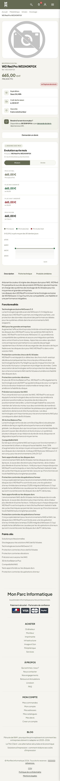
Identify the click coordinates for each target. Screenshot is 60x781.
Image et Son (30, 644)
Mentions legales (30, 776)
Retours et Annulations (30, 679)
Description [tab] (9, 274)
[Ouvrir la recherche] (31, 4)
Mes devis (30, 717)
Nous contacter (30, 671)
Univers (24, 12)
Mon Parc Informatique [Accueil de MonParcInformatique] (30, 594)
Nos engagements (30, 675)
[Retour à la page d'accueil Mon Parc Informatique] (5, 4)
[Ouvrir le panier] (39, 4)
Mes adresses (30, 710)
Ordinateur (30, 629)
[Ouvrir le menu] (53, 4)
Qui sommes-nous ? (30, 668)
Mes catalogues (30, 714)
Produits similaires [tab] (44, 274)
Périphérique (15, 12)
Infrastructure (30, 640)
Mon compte (30, 706)
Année (42, 163)
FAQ (30, 686)
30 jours (17, 163)
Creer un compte (30, 721)
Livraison (30, 682)
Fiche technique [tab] (25, 274)
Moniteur (30, 633)
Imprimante (30, 636)
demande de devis (44, 123)
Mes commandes (30, 702)
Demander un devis (30, 135)
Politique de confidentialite (30, 772)
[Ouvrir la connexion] (45, 4)
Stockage (33, 12)
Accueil (5, 12)
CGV (30, 768)
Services (30, 651)
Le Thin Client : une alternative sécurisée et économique (30, 744)
